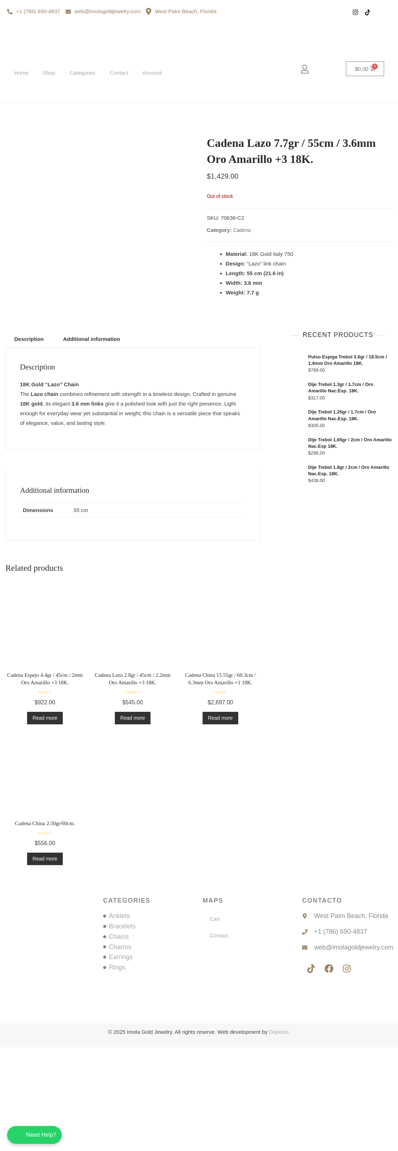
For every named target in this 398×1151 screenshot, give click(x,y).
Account (152, 73)
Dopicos (279, 1135)
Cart (215, 1022)
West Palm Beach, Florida (181, 11)
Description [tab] (29, 443)
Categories (83, 73)
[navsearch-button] (327, 70)
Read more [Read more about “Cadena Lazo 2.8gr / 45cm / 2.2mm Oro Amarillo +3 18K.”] (132, 821)
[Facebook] (343, 12)
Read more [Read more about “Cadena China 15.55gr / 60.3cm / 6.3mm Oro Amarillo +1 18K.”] (220, 821)
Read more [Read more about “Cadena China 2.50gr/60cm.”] (44, 962)
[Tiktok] (367, 12)
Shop (49, 73)
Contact (119, 73)
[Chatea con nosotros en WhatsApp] (34, 1135)
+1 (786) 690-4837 (33, 11)
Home (21, 73)
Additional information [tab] (91, 443)
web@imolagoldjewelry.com (103, 11)
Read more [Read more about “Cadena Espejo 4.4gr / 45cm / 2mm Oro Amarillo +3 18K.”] (44, 821)
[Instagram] (355, 12)
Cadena (242, 282)
